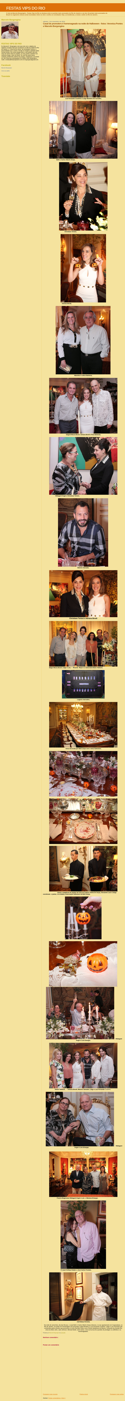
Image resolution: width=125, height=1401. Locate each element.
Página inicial (84, 1394)
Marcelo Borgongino (6, 67)
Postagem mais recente (50, 1394)
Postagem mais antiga (117, 1394)
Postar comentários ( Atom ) (56, 1398)
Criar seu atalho (5, 70)
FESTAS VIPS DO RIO (25, 8)
